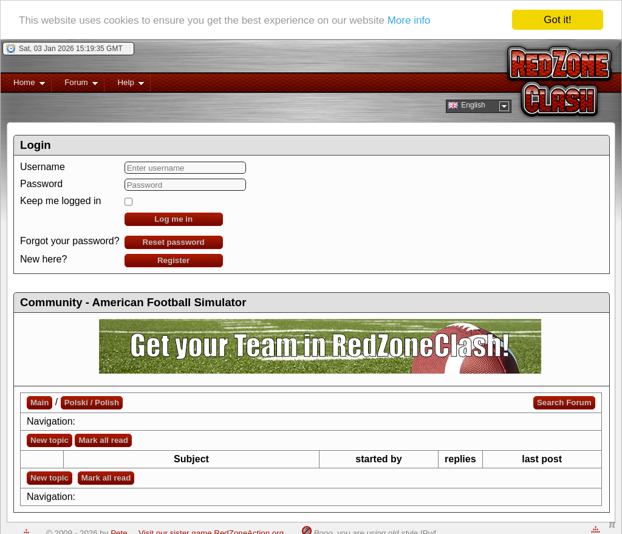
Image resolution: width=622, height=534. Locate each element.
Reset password (174, 242)
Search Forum (564, 402)
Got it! (557, 20)
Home (23, 85)
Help (124, 85)
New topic (49, 440)
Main (39, 402)
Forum (75, 85)
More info (409, 20)
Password (41, 184)
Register (173, 260)
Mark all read (103, 440)
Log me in (173, 219)
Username (42, 167)
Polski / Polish (91, 402)
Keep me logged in (60, 201)
